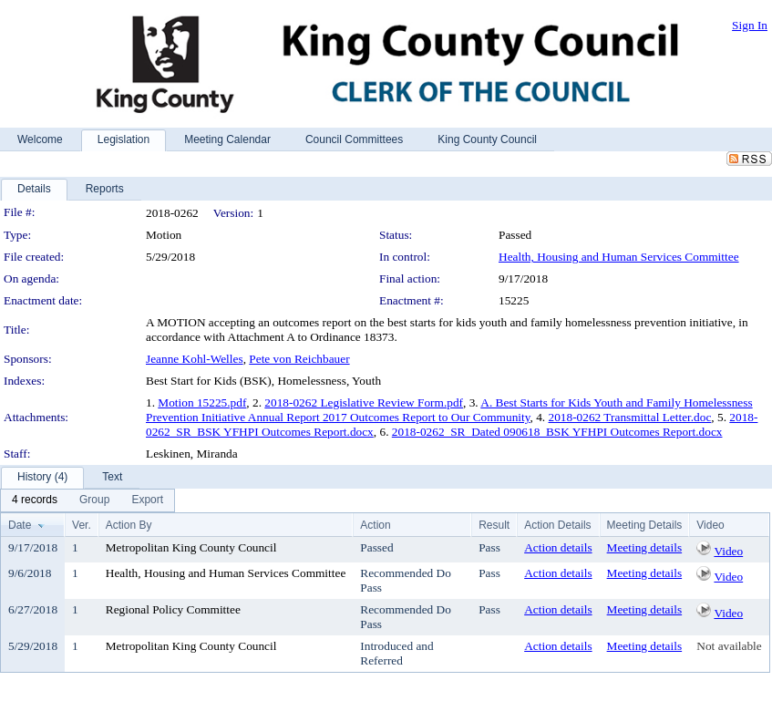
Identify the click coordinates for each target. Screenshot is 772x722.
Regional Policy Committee (173, 609)
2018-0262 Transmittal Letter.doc (630, 417)
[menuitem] (34, 500)
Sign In (749, 25)
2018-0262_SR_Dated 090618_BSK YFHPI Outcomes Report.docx (557, 431)
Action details (558, 547)
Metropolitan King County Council (191, 547)
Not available (728, 646)
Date (19, 525)
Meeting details (645, 547)
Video (728, 551)
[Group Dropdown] (94, 500)
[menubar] (87, 500)
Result (494, 525)
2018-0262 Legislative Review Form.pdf (363, 402)
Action (375, 525)
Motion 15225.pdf (202, 402)
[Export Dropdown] (147, 500)
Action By (129, 525)
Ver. (81, 525)
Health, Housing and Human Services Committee (619, 256)
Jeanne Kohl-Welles (194, 359)
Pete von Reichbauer (299, 359)
